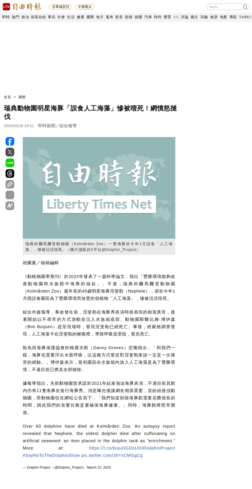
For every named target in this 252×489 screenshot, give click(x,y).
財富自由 (38, 17)
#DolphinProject (158, 448)
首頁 (7, 97)
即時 (6, 17)
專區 (233, 17)
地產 (223, 17)
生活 (71, 17)
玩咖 (204, 17)
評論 (185, 17)
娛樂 (138, 17)
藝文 (194, 17)
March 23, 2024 (99, 467)
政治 (25, 17)
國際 (90, 17)
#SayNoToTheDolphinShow (51, 455)
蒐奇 (109, 17)
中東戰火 (85, 7)
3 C (176, 17)
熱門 (15, 17)
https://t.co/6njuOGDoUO (115, 448)
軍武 (51, 17)
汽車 (148, 17)
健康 (80, 17)
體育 (167, 17)
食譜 (214, 17)
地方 (100, 17)
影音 (119, 17)
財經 (129, 17)
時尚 (158, 17)
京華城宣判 (60, 7)
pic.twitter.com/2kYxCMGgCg (112, 455)
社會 (61, 17)
